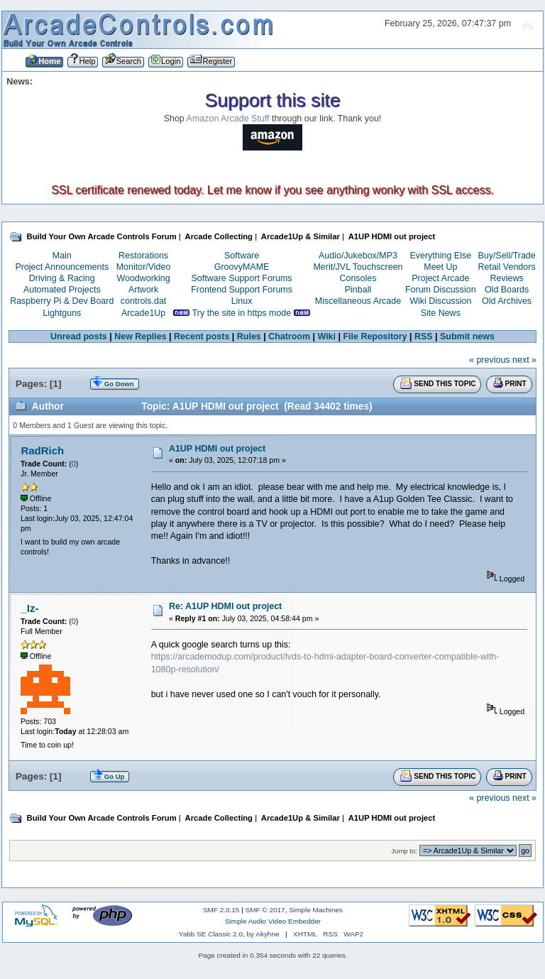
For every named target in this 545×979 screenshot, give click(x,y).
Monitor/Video (143, 267)
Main (62, 256)
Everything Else (440, 256)
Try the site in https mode (242, 313)
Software (241, 256)
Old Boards (507, 290)
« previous (489, 360)
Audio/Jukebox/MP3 (358, 256)
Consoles (358, 278)
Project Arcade (440, 278)
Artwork (143, 290)
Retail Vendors (507, 267)
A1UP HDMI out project (217, 449)
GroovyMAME (242, 267)
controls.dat (143, 301)
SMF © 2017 (265, 910)
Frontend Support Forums (241, 290)
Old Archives (507, 301)
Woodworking (143, 278)
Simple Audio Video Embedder (273, 921)
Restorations (143, 256)
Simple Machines (316, 910)
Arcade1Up (143, 313)
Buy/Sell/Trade (506, 256)
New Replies (140, 336)
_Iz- (29, 608)
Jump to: (404, 851)
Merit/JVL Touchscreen (357, 267)
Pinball (358, 290)
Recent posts (201, 336)
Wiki (327, 336)
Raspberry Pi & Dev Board (62, 301)
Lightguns (62, 313)
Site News (441, 313)
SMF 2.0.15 (221, 910)
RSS (423, 336)
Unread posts (78, 336)
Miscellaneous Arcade (358, 301)
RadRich (42, 450)
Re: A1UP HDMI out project (225, 606)
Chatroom (289, 336)
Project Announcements (62, 267)
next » (524, 360)
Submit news (467, 336)
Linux (242, 301)
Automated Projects (62, 290)
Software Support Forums (242, 278)
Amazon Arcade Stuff (228, 119)
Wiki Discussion (440, 301)
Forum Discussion (440, 290)
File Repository (375, 336)
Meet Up (440, 267)
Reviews (507, 278)
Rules (249, 336)
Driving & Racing (62, 278)
